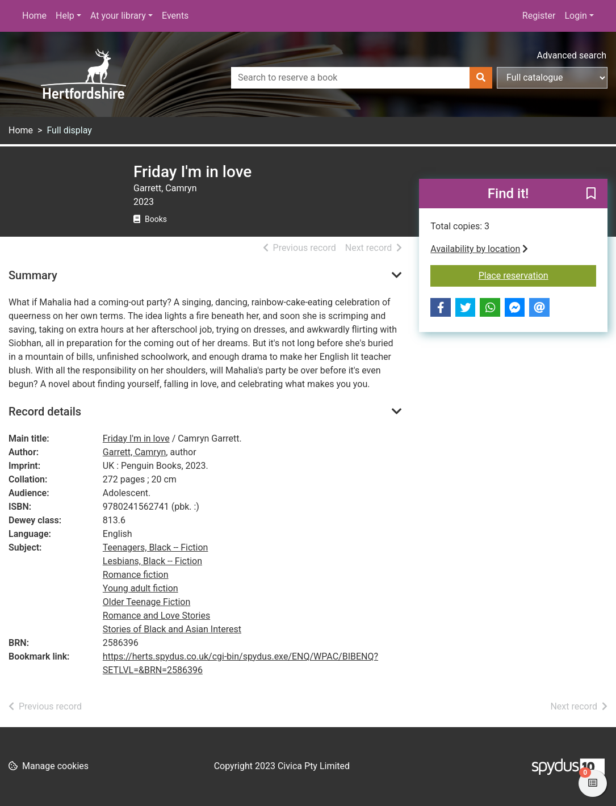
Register (539, 15)
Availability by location (479, 249)
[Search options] (552, 78)
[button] (591, 194)
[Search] (481, 78)
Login (575, 15)
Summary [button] (33, 275)
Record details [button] (45, 411)
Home (34, 15)
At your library (118, 15)
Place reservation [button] (537, 274)
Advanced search (571, 55)
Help (65, 15)
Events (175, 15)
